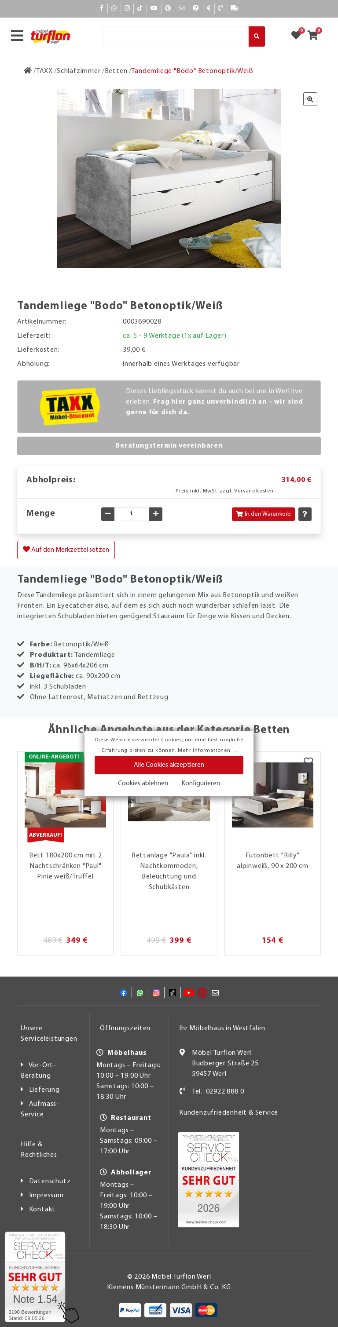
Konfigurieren (200, 783)
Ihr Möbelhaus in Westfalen (222, 1028)
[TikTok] (140, 8)
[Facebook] (101, 8)
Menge (40, 513)
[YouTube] (154, 8)
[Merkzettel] (308, 763)
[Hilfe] (196, 8)
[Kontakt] (221, 8)
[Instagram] (127, 8)
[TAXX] (44, 71)
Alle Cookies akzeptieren (169, 765)
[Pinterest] (168, 8)
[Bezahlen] (209, 8)
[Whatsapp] (114, 8)
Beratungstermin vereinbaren (169, 445)
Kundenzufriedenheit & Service (228, 1112)
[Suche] (176, 36)
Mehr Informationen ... (207, 750)
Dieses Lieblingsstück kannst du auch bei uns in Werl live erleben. (214, 402)
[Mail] (182, 8)
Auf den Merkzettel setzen (66, 550)
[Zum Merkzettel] (299, 36)
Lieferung (44, 1090)
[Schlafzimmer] (79, 71)
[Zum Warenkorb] (315, 36)
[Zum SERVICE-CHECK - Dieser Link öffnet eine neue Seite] (35, 1276)
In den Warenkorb (263, 514)
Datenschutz (50, 1181)
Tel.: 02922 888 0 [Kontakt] (218, 1091)
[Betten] (116, 71)
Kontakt (42, 1209)
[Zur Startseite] (28, 71)
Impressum (46, 1195)
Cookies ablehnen (143, 783)
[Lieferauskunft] (234, 8)
